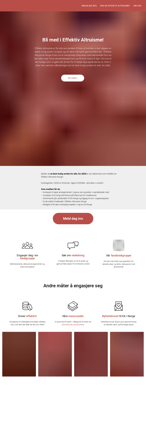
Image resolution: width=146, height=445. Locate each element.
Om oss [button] (137, 6)
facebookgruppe (121, 255)
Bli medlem (72, 78)
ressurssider (76, 316)
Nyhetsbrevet (110, 316)
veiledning (78, 255)
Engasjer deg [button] (89, 6)
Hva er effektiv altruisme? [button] (115, 6)
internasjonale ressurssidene (73, 325)
